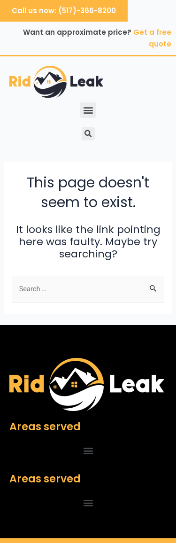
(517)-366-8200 (87, 11)
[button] (88, 110)
